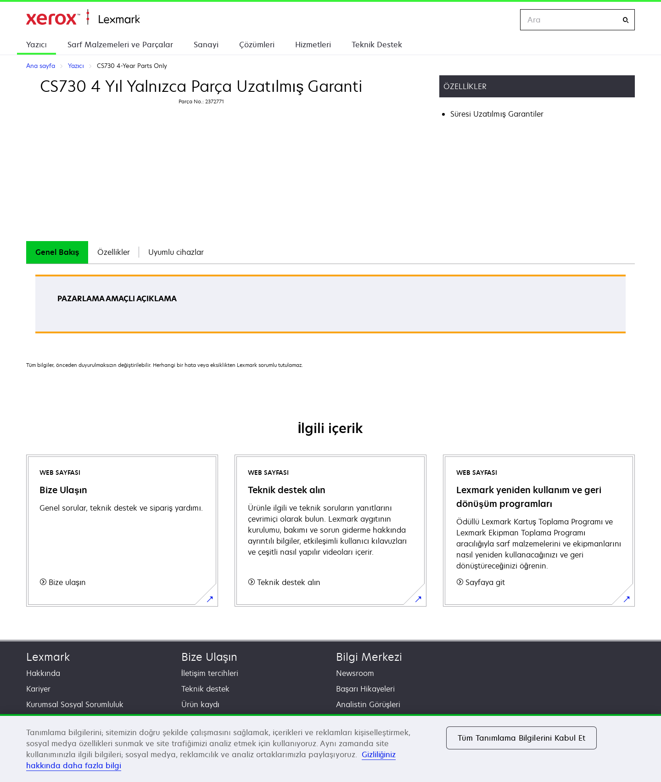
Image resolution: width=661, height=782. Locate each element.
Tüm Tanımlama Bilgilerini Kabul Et (521, 738)
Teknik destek (205, 689)
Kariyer (38, 689)
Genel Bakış (57, 252)
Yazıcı (36, 44)
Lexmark (48, 657)
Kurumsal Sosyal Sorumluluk (74, 704)
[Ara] (625, 20)
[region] (330, 748)
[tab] (57, 252)
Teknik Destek (377, 44)
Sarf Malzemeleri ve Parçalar (120, 44)
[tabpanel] (330, 307)
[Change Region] (504, 20)
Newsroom (355, 673)
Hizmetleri (313, 44)
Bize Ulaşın (209, 657)
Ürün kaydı (200, 704)
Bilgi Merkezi (369, 657)
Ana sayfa (83, 17)
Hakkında (43, 673)
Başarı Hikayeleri (365, 689)
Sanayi (206, 44)
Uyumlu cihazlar (176, 252)
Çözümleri (256, 44)
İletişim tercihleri (209, 673)
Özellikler (113, 252)
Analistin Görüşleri (368, 704)
